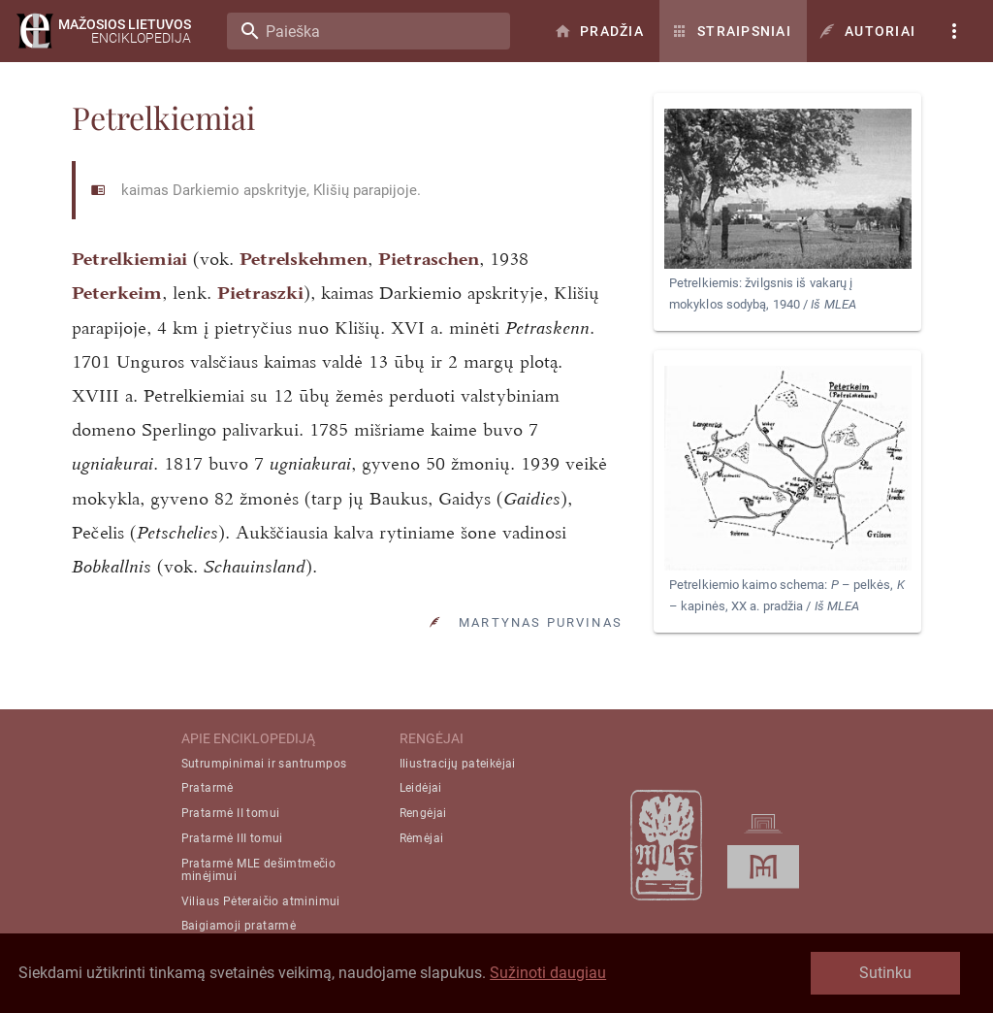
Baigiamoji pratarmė (239, 925)
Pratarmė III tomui (232, 838)
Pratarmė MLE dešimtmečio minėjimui (258, 870)
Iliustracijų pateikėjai (458, 763)
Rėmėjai (422, 838)
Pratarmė (207, 788)
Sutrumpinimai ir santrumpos (264, 763)
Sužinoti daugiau (548, 973)
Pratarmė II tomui (230, 813)
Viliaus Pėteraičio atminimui (260, 901)
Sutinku (885, 973)
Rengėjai (423, 813)
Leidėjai (421, 788)
